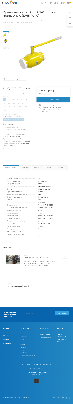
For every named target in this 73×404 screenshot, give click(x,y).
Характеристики (11, 167)
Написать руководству (27, 355)
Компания (7, 332)
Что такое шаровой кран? (17, 286)
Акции (5, 336)
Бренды (6, 339)
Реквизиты (23, 347)
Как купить (38, 167)
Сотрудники (24, 350)
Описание (25, 167)
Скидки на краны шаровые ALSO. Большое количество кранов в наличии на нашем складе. (18, 91)
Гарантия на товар (46, 337)
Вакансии (23, 352)
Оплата (50, 167)
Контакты (7, 343)
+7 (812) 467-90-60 (31, 365)
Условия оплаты (45, 332)
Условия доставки (45, 334)
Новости (23, 336)
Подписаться (62, 313)
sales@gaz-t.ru (38, 369)
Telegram (37, 381)
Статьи (22, 344)
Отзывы (22, 339)
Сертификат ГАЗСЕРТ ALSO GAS (38, 258)
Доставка (61, 167)
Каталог (6, 328)
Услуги (60, 328)
